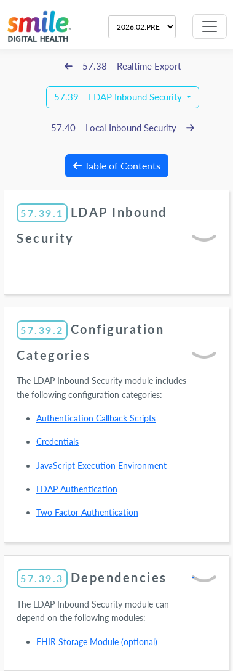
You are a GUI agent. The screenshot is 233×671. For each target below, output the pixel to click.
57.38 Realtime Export (123, 66)
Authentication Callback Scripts (96, 418)
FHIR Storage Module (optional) (96, 641)
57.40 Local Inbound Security (122, 128)
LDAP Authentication (76, 489)
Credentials (57, 441)
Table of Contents (116, 165)
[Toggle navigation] (209, 26)
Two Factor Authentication (87, 512)
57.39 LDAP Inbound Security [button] (119, 97)
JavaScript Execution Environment (101, 465)
